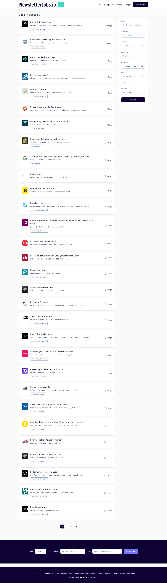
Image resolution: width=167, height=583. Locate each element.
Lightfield (33, 478)
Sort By (124, 89)
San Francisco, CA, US (57, 25)
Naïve (32, 393)
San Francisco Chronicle (39, 340)
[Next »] (76, 530)
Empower (33, 446)
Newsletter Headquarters (85, 574)
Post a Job (140, 4)
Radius (123, 73)
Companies (109, 4)
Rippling (33, 228)
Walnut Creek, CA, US (63, 322)
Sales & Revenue (38, 129)
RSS (33, 574)
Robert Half (34, 261)
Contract (46, 275)
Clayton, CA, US (52, 125)
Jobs (100, 4)
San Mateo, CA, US (65, 246)
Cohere (33, 93)
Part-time (51, 208)
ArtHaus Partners (37, 307)
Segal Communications (39, 411)
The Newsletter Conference (124, 574)
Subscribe (130, 555)
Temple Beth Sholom (38, 143)
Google (32, 161)
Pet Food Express (36, 179)
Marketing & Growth (39, 29)
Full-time (42, 25)
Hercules (33, 25)
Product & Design (38, 47)
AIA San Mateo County (38, 246)
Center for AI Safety (37, 208)
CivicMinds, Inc (36, 79)
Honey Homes (35, 275)
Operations (36, 147)
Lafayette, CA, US (47, 261)
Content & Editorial (39, 97)
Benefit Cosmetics (37, 357)
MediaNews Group (37, 322)
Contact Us (48, 574)
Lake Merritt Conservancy (40, 496)
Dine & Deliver (104, 574)
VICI (31, 514)
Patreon (33, 293)
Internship (46, 43)
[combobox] (133, 35)
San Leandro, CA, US (64, 143)
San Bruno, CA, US (53, 161)
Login (128, 4)
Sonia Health (35, 43)
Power (32, 375)
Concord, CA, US (61, 179)
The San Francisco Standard (41, 193)
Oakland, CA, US (58, 275)
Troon (32, 125)
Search (133, 100)
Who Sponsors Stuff (63, 574)
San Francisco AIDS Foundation (42, 428)
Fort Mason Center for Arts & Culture (44, 111)
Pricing (119, 4)
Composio (34, 61)
